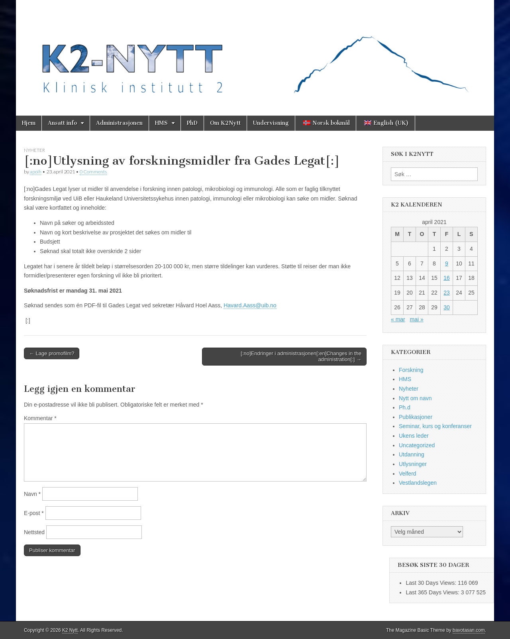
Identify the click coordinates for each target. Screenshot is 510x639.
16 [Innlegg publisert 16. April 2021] (446, 278)
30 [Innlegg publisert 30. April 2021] (446, 307)
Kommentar (40, 418)
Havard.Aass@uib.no (250, 305)
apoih (35, 172)
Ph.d (404, 407)
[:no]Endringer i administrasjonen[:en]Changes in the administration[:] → (301, 356)
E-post (34, 513)
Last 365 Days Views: (433, 592)
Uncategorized (417, 445)
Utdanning (411, 454)
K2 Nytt (70, 630)
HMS (161, 123)
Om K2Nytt (225, 123)
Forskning (411, 370)
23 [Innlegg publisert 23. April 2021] (446, 292)
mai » (416, 319)
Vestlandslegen (418, 483)
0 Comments (93, 172)
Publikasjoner (415, 417)
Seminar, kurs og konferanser (435, 426)
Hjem (28, 123)
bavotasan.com (469, 630)
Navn (32, 494)
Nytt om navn (415, 398)
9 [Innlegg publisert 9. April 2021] (446, 263)
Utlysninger (413, 464)
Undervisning (271, 123)
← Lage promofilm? (51, 353)
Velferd (407, 473)
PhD (192, 123)
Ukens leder (414, 436)
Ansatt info (62, 123)
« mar (398, 319)
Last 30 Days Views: (431, 583)
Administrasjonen (119, 123)
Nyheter (34, 150)
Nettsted (34, 532)
